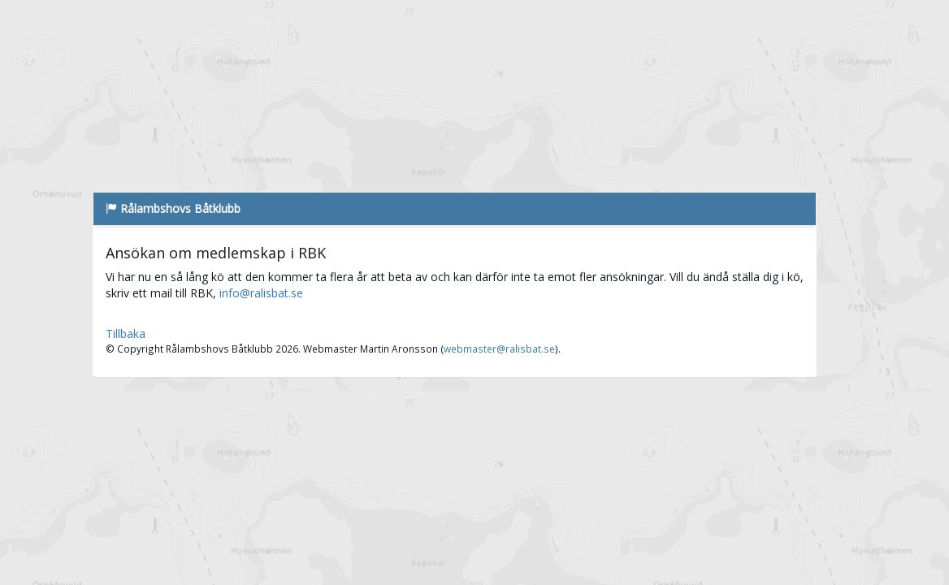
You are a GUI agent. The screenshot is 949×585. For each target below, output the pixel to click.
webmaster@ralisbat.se (499, 348)
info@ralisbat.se (261, 293)
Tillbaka (125, 333)
